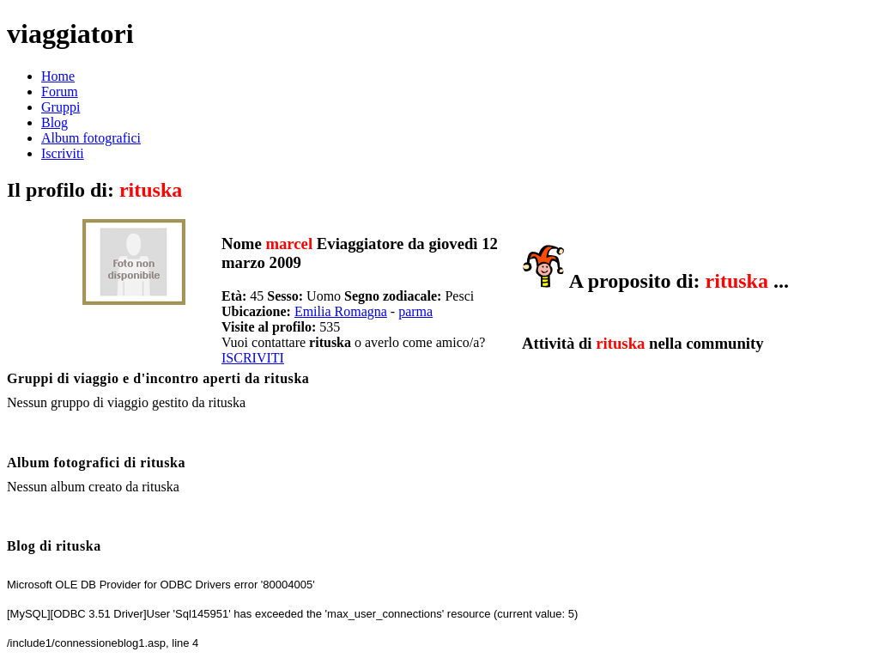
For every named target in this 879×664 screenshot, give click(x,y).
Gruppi (60, 107)
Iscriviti (62, 153)
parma (415, 311)
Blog (54, 122)
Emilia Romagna (340, 311)
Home (58, 76)
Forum (59, 91)
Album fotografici (91, 138)
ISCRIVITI (252, 357)
